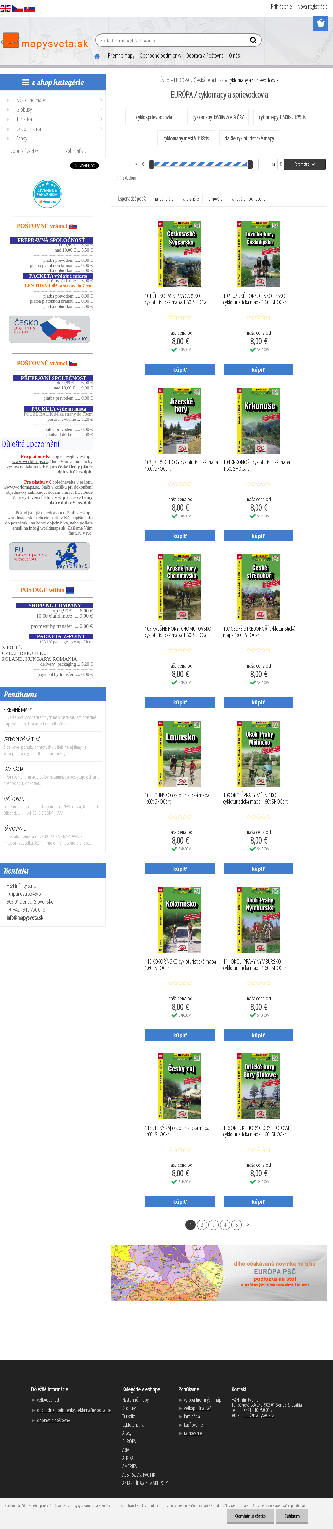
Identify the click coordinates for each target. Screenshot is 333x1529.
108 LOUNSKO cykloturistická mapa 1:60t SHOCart (177, 798)
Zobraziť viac (77, 151)
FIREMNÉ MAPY (18, 709)
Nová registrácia (312, 6)
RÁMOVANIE (15, 828)
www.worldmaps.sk (21, 487)
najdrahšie (190, 198)
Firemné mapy (121, 55)
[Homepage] (93, 55)
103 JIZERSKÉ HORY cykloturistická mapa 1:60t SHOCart (181, 465)
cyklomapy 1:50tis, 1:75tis (282, 117)
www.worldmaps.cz (30, 461)
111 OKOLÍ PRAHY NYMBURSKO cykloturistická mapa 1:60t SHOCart (255, 965)
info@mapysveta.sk (25, 917)
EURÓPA (181, 80)
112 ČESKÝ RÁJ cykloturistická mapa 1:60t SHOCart (177, 1131)
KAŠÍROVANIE (16, 799)
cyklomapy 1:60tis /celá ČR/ (218, 117)
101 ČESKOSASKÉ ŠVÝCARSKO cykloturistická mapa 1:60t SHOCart (177, 299)
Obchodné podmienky (160, 55)
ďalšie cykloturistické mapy (249, 138)
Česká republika (209, 80)
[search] (254, 41)
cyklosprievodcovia (154, 117)
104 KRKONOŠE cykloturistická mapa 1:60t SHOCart (256, 465)
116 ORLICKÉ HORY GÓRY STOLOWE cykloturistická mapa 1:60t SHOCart (256, 1131)
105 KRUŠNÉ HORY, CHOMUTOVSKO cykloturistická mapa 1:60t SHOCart (178, 632)
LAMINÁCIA (13, 769)
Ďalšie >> (248, 1224)
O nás (234, 55)
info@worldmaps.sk (47, 528)
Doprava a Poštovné (205, 55)
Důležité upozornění (30, 443)
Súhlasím (292, 1516)
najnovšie (215, 198)
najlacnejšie (164, 198)
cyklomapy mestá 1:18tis (186, 138)
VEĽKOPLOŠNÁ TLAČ (22, 739)
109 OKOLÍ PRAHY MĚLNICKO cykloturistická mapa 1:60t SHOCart (255, 798)
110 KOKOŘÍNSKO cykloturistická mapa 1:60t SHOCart (180, 965)
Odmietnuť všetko (250, 1516)
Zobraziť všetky (24, 151)
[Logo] (44, 41)
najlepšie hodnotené (248, 198)
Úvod (164, 80)
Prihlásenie (281, 6)
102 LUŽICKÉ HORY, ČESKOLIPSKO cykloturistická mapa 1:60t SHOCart (255, 299)
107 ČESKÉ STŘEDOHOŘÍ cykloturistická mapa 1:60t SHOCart (259, 632)
